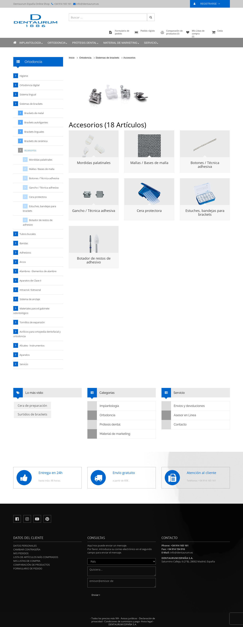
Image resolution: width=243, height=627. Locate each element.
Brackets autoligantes (36, 122)
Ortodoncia (58, 42)
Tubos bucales (28, 234)
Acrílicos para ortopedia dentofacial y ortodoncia (37, 334)
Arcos (23, 262)
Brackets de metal (34, 113)
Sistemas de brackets (107, 57)
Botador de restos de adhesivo (94, 260)
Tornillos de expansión (32, 322)
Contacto (174, 424)
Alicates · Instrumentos (32, 345)
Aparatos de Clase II (30, 280)
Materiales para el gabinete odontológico (31, 311)
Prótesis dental (85, 42)
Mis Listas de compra (26, 561)
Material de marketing (121, 42)
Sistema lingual (28, 94)
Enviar (96, 595)
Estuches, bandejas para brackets (204, 212)
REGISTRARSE (208, 3)
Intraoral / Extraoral (30, 290)
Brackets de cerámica (35, 141)
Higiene (24, 76)
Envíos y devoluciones (183, 406)
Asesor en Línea (179, 415)
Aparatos (25, 355)
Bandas (24, 243)
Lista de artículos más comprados (35, 557)
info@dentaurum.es (87, 4)
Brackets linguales (34, 131)
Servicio (151, 42)
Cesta (220, 32)
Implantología (31, 42)
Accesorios (129, 57)
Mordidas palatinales (94, 162)
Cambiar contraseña (26, 549)
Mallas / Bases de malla (149, 162)
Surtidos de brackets (32, 414)
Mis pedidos (20, 553)
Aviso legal (147, 621)
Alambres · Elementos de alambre (38, 271)
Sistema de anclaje (30, 299)
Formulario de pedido (27, 568)
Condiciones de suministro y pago (122, 621)
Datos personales (25, 545)
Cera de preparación (32, 405)
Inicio (71, 57)
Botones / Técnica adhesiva (205, 164)
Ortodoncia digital (30, 85)
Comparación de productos (31, 564)
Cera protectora (149, 210)
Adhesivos (25, 252)
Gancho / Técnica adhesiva (93, 210)
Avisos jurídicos (129, 618)
